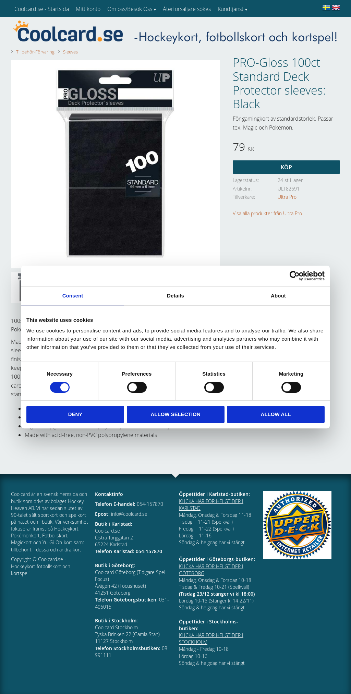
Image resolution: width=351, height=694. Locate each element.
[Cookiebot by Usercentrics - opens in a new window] (295, 276)
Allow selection (176, 414)
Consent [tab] (72, 296)
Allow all (276, 414)
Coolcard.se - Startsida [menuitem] (41, 9)
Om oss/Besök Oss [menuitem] (129, 9)
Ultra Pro (287, 197)
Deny (75, 414)
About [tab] (278, 296)
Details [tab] (175, 296)
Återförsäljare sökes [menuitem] (187, 9)
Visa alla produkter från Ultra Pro (267, 213)
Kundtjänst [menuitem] (230, 9)
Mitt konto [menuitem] (88, 9)
